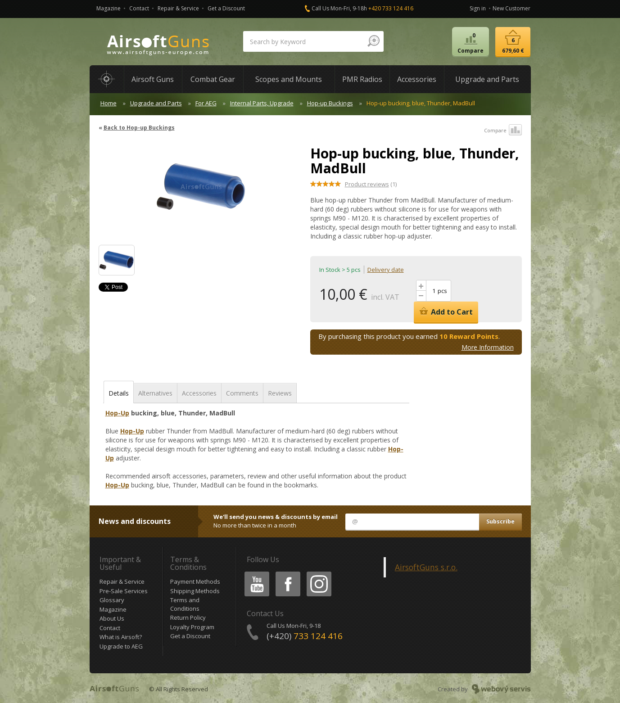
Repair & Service (178, 8)
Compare (503, 130)
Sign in (478, 8)
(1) (371, 184)
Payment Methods (195, 581)
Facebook (287, 573)
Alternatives (155, 393)
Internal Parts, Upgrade (262, 103)
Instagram (318, 573)
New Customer (511, 8)
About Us (112, 618)
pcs (442, 291)
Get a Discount (226, 8)
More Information (488, 347)
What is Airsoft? (121, 637)
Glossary (112, 600)
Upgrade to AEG (121, 646)
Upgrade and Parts (156, 103)
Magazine (108, 8)
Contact (139, 8)
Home (108, 103)
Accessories (199, 393)
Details (119, 393)
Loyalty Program (192, 627)
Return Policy (188, 617)
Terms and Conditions (184, 604)
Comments (242, 393)
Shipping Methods (195, 591)
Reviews (280, 393)
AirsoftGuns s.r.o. (426, 567)
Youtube (254, 573)
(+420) (305, 636)
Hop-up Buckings (330, 103)
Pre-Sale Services (124, 591)
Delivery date (385, 270)
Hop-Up (117, 413)
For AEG (206, 103)
